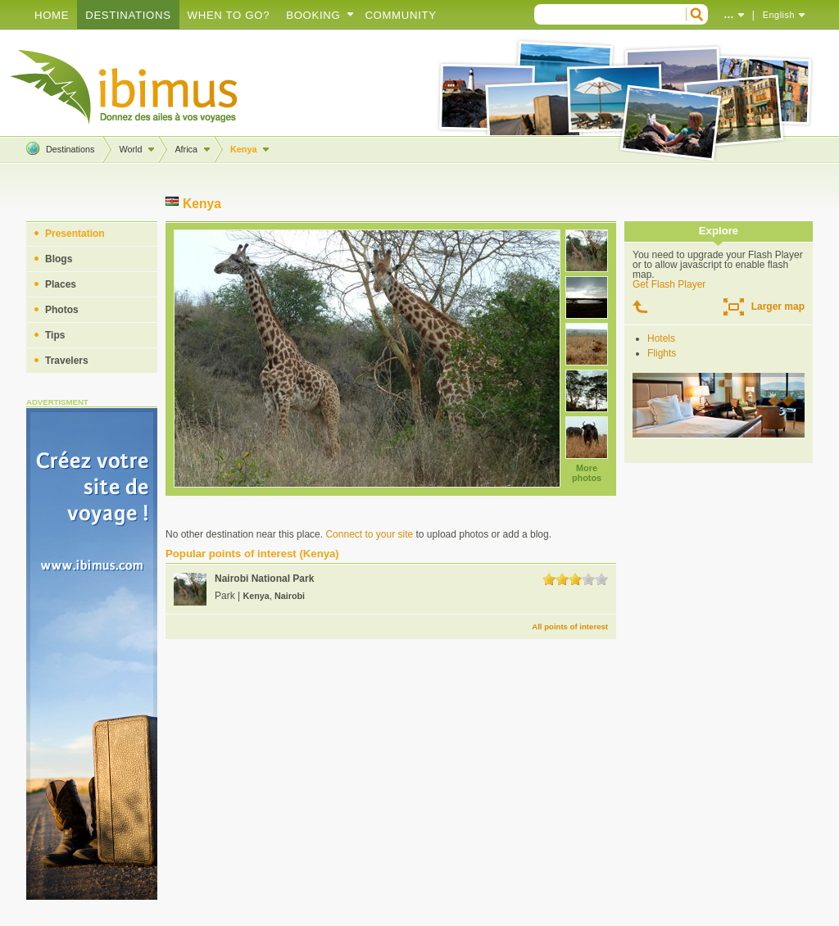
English (779, 15)
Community (400, 15)
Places (60, 284)
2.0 (562, 579)
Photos (62, 309)
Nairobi (289, 596)
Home (51, 15)
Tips (55, 335)
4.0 (588, 579)
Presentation (75, 233)
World (130, 149)
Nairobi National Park (264, 578)
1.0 (549, 579)
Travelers (66, 360)
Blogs (58, 259)
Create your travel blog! (124, 87)
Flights (661, 353)
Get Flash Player (669, 284)
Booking (313, 15)
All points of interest (570, 626)
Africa (186, 149)
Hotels (661, 338)
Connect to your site (369, 534)
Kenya (243, 149)
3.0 (575, 579)
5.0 (601, 579)
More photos (586, 473)
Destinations (127, 15)
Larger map (778, 306)
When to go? (229, 15)
